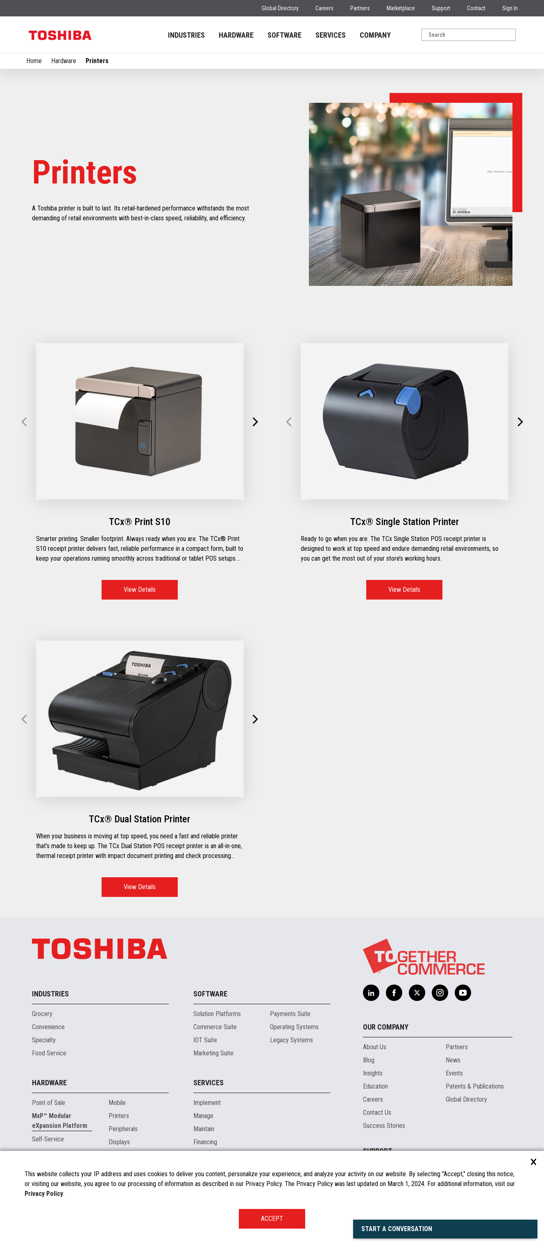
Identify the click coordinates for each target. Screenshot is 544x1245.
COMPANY (375, 35)
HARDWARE (236, 35)
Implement (207, 1103)
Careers (324, 8)
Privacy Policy (44, 1193)
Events (454, 1073)
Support (441, 8)
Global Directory (280, 8)
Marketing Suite (213, 1053)
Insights (373, 1073)
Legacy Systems (291, 1040)
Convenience (48, 1027)
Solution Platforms (217, 1014)
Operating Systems (294, 1027)
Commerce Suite (215, 1027)
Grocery (42, 1014)
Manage (203, 1116)
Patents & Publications (475, 1086)
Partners (360, 8)
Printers (119, 1116)
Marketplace (401, 8)
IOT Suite (205, 1040)
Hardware (63, 61)
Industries (50, 993)
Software (210, 993)
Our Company (385, 1027)
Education (375, 1086)
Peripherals (123, 1129)
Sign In (510, 8)
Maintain (203, 1129)
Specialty (44, 1040)
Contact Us (377, 1112)
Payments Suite (290, 1014)
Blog (368, 1060)
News (453, 1060)
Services (208, 1082)
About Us (374, 1047)
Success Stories (384, 1126)
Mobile (117, 1103)
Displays (119, 1142)
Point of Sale (48, 1103)
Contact (476, 8)
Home (34, 61)
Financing (205, 1142)
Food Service (49, 1053)
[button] (255, 422)
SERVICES (330, 35)
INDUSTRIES (186, 35)
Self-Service (48, 1139)
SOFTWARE (284, 35)
